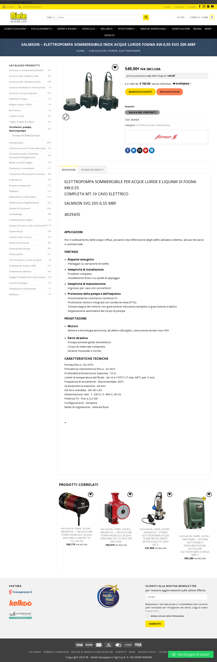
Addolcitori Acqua (18, 98)
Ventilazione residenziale (22, 288)
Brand (197, 28)
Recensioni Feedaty (93, 169)
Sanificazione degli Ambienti (24, 202)
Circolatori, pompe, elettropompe (115, 50)
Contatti (192, 6)
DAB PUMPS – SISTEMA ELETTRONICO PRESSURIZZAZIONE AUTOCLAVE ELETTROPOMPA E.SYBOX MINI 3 (195, 547)
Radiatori (14, 191)
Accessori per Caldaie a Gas (24, 76)
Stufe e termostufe (19, 242)
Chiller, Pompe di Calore (21, 121)
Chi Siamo (179, 6)
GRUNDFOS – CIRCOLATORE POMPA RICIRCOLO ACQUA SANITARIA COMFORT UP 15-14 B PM (76, 536)
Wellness (108, 28)
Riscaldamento (42, 28)
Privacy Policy (147, 651)
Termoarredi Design (19, 248)
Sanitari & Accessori (19, 208)
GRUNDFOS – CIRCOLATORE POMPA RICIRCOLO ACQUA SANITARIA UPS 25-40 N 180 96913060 (116, 537)
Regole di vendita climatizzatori (92, 651)
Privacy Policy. (152, 611)
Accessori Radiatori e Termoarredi (27, 87)
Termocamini (16, 254)
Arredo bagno (68, 28)
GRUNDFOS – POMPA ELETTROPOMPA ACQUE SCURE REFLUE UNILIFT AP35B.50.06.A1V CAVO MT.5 (155, 538)
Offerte (109, 35)
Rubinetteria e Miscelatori (22, 196)
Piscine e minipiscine (20, 185)
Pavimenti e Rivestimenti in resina (27, 174)
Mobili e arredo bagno (20, 162)
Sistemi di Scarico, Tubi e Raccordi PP (28, 225)
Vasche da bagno (18, 282)
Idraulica (89, 28)
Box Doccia (15, 110)
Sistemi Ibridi (16, 231)
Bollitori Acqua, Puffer (20, 104)
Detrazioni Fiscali (169, 91)
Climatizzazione (16, 28)
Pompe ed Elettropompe (26, 135)
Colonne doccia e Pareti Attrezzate (27, 148)
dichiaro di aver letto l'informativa (165, 615)
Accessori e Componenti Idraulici (26, 70)
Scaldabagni (15, 214)
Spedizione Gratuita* (140, 91)
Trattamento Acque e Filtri (22, 265)
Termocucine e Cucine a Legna (25, 259)
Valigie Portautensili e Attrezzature (27, 277)
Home (167, 6)
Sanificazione (181, 28)
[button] (191, 654)
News (208, 28)
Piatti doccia (15, 179)
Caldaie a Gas (16, 116)
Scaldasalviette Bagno (21, 219)
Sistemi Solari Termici (20, 237)
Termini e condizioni (56, 651)
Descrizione (69, 169)
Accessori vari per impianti (23, 93)
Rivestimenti (127, 28)
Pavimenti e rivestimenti (21, 168)
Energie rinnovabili (154, 28)
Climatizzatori (16, 142)
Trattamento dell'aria (20, 271)
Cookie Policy (167, 651)
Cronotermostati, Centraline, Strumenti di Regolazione (24, 155)
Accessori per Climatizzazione (25, 81)
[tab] (68, 169)
